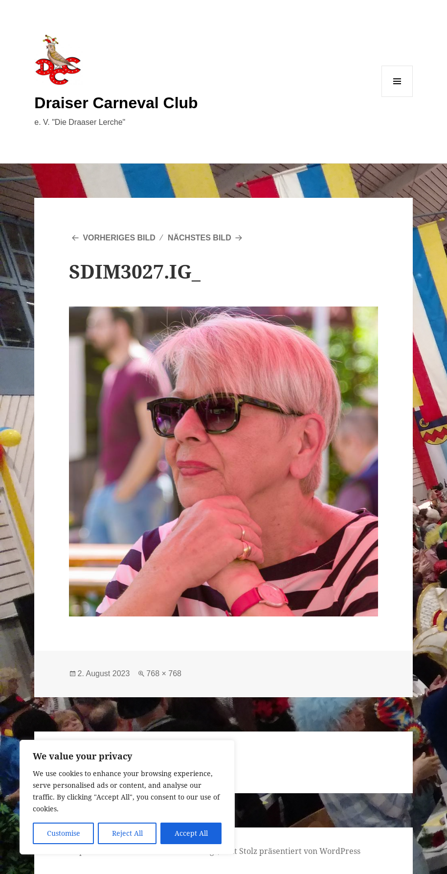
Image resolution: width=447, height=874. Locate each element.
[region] (127, 797)
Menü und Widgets (397, 96)
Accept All (191, 833)
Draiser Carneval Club (116, 103)
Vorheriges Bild (119, 238)
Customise (63, 833)
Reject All (127, 833)
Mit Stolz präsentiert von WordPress (292, 851)
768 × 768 (163, 673)
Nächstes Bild (199, 238)
